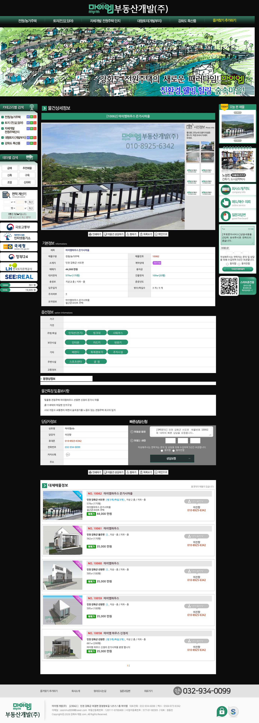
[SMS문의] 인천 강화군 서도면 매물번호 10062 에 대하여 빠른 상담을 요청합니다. (183, 431)
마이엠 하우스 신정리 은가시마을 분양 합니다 (108, 647)
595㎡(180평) (94, 573)
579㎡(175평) (94, 504)
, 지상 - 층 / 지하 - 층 (108, 535)
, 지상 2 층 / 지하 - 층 (116, 500)
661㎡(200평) (94, 643)
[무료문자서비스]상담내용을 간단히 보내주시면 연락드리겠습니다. (238, 238)
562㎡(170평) (94, 539)
